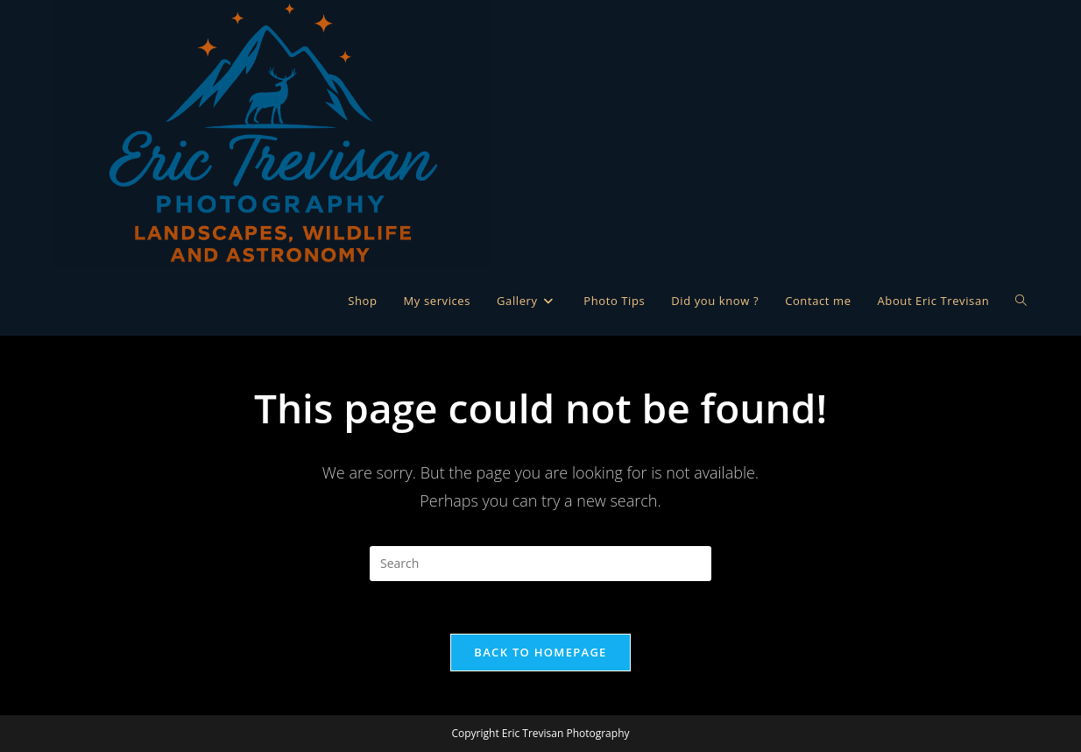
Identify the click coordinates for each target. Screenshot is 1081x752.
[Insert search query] (540, 563)
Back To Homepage (540, 652)
